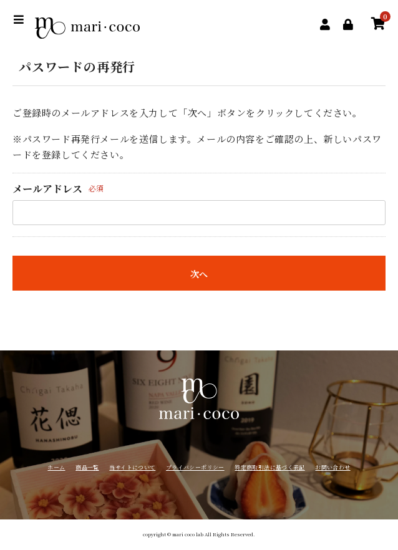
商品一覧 (87, 467)
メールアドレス (47, 188)
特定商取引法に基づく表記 (269, 467)
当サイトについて (132, 467)
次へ (199, 274)
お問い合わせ (332, 467)
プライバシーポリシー (195, 467)
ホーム (56, 467)
